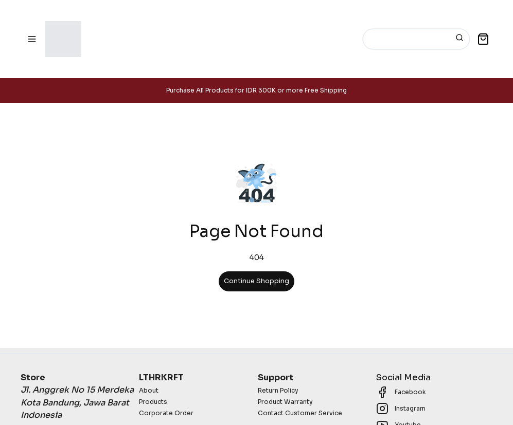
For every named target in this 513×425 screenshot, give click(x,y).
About (148, 390)
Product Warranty (285, 401)
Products (153, 401)
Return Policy (278, 390)
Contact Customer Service (300, 413)
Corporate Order (166, 413)
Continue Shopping (256, 281)
